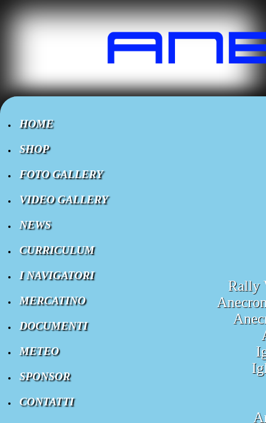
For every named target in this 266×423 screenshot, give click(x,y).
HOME (36, 124)
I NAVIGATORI (57, 275)
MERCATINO (52, 300)
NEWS (35, 225)
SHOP (34, 149)
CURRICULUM (57, 250)
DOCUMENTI (53, 326)
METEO (39, 351)
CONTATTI (46, 401)
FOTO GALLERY (61, 174)
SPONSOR (44, 376)
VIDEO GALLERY (63, 199)
